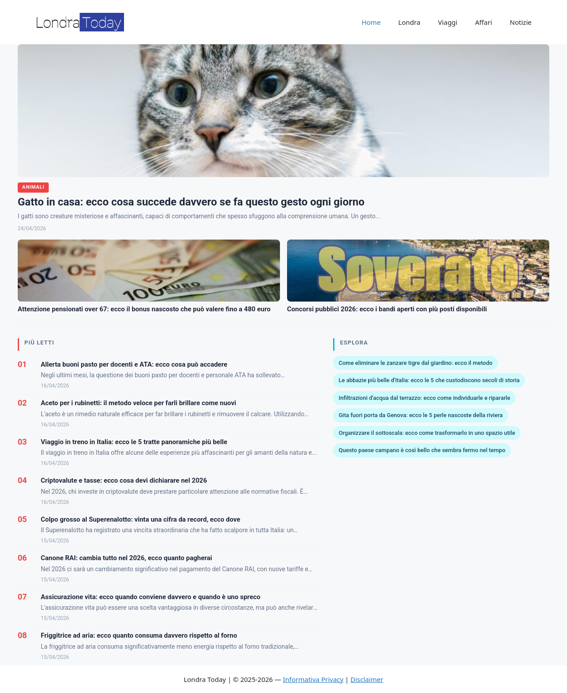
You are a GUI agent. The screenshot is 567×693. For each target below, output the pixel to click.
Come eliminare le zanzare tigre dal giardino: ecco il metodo (415, 363)
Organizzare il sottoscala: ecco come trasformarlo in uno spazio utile (426, 433)
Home (371, 22)
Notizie (521, 22)
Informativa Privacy (313, 679)
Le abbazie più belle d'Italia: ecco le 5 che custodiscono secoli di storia (429, 380)
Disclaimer (366, 679)
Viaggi (448, 22)
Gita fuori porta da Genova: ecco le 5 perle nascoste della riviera (420, 415)
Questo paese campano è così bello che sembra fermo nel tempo (421, 450)
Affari (483, 22)
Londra (409, 22)
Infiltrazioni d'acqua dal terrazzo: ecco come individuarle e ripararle (424, 398)
